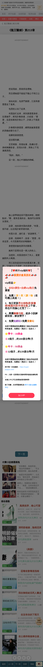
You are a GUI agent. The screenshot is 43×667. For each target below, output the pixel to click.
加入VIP (21, 395)
